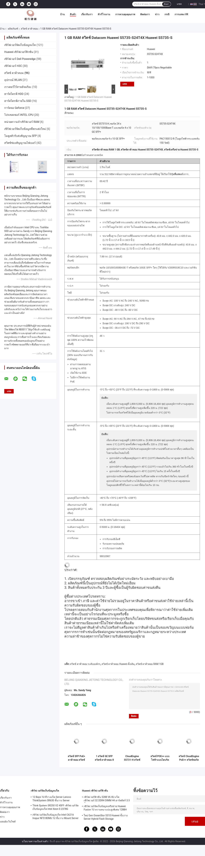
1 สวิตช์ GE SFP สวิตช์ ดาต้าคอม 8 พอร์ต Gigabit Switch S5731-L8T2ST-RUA (104, 758)
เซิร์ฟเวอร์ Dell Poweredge (20, 59)
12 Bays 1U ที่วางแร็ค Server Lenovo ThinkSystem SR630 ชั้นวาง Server (51, 799)
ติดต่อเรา (145, 14)
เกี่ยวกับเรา (87, 14)
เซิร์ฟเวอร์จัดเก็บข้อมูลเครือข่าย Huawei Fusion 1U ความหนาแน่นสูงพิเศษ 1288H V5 (105, 808)
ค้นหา (166, 4)
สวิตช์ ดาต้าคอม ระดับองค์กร (85, 664)
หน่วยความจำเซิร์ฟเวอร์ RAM (21, 121)
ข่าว (157, 14)
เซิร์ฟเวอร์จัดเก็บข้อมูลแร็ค (20, 45)
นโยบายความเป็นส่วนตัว (35, 841)
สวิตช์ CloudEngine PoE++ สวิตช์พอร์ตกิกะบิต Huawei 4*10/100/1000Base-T (188, 758)
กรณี (167, 14)
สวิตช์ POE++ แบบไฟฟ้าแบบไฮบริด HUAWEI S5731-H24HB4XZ (160, 758)
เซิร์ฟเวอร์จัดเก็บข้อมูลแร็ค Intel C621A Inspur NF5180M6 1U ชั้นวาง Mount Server (55, 816)
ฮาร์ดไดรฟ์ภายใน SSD (17, 101)
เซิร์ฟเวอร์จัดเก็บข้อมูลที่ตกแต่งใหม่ (25, 128)
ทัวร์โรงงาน (104, 14)
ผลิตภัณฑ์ (13, 28)
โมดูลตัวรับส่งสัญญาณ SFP (20, 135)
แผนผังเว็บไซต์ (8, 821)
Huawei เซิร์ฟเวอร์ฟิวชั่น (18, 52)
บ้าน (62, 14)
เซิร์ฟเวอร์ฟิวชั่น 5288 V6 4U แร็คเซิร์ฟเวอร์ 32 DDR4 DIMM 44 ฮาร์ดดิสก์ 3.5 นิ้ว (107, 799)
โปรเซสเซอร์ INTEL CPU (18, 114)
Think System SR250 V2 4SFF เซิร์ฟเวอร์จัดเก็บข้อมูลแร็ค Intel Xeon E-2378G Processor (55, 807)
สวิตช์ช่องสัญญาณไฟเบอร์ (20, 142)
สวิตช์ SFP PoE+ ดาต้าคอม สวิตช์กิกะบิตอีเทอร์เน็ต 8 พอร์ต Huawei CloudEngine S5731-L (76, 758)
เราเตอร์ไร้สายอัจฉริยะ (17, 87)
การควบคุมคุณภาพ (125, 14)
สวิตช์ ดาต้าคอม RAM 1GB (150, 664)
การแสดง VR (181, 14)
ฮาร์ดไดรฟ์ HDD (13, 94)
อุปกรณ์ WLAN (13, 80)
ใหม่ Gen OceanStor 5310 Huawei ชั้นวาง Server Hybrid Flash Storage (106, 817)
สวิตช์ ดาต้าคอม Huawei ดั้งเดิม (118, 664)
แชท (179, 4)
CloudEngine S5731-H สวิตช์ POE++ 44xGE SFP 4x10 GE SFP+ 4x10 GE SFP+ (132, 758)
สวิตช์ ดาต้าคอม (29, 28)
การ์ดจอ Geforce (14, 107)
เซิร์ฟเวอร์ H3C (13, 66)
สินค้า (73, 14)
